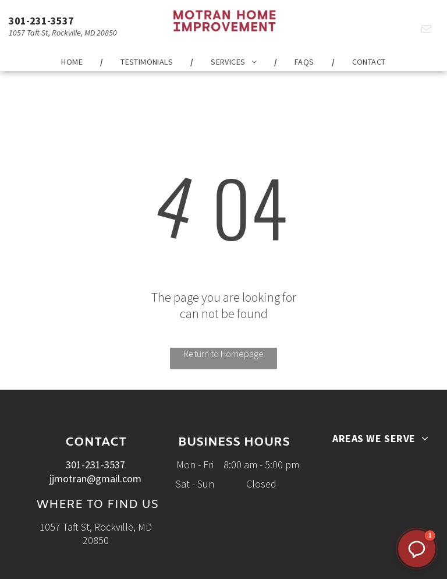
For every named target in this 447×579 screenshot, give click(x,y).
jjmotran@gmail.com (95, 478)
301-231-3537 (41, 20)
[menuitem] (73, 62)
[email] (426, 30)
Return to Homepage (223, 353)
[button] (416, 548)
